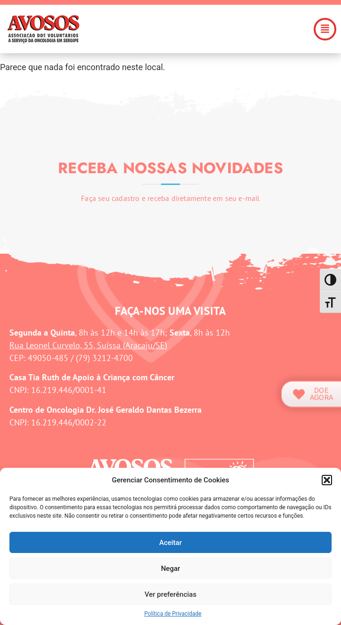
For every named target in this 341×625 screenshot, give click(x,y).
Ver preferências (170, 594)
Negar (170, 568)
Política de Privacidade (172, 613)
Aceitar (170, 542)
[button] (327, 480)
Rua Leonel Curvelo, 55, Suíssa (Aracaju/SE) (88, 345)
